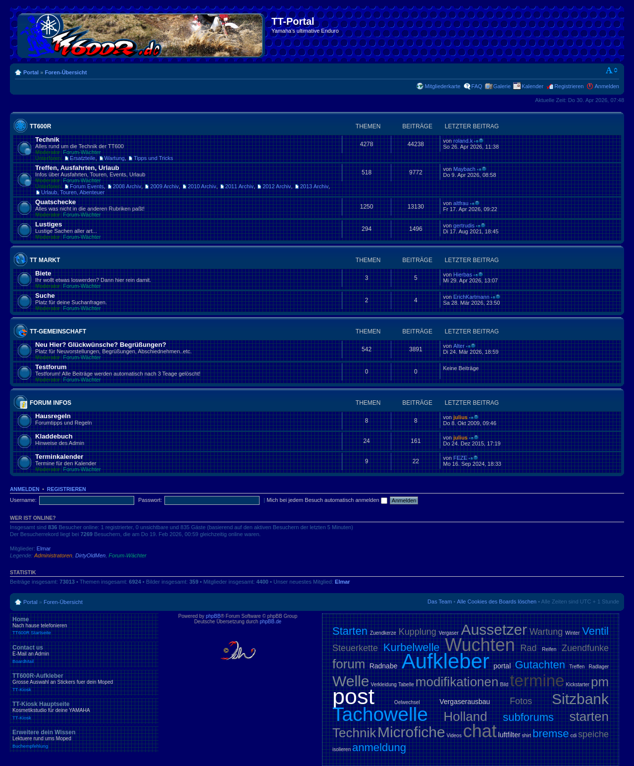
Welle (350, 681)
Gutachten (540, 664)
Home (84, 626)
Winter (572, 633)
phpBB (213, 616)
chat (480, 731)
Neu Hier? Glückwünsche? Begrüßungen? (100, 344)
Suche (45, 295)
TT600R (40, 126)
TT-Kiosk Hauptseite (84, 710)
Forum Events (87, 186)
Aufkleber (445, 661)
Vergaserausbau (464, 702)
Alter (459, 346)
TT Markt (45, 260)
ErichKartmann (471, 297)
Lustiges (48, 224)
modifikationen (457, 681)
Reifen (549, 649)
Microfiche (411, 732)
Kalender (532, 86)
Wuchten (480, 645)
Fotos (521, 701)
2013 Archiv (314, 186)
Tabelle (406, 684)
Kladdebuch (53, 436)
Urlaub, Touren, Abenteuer (73, 192)
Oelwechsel (407, 702)
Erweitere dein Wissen (84, 739)
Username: (23, 500)
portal (502, 666)
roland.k (463, 141)
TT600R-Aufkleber (84, 682)
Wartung (115, 158)
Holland (465, 716)
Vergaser (449, 633)
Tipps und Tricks (153, 158)
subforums (528, 717)
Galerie (502, 86)
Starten (350, 631)
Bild (504, 684)
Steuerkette (355, 648)
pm (600, 681)
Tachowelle (380, 714)
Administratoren (53, 555)
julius (460, 417)
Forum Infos (50, 402)
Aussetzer (494, 629)
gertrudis (464, 225)
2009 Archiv (164, 186)
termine (537, 680)
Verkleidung (384, 684)
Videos (453, 735)
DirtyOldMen (90, 555)
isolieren (341, 749)
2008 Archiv (127, 186)
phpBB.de (270, 621)
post (353, 696)
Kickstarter (577, 684)
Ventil (595, 631)
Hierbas (462, 274)
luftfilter (509, 735)
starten (589, 716)
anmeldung (379, 747)
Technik (47, 139)
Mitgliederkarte (442, 86)
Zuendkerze (383, 633)
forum (348, 664)
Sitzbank (580, 699)
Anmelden (606, 86)
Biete (43, 273)
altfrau (461, 203)
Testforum (51, 367)
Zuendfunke (585, 648)
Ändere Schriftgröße (612, 70)
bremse (550, 733)
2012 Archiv (277, 186)
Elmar (44, 548)
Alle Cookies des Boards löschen (496, 601)
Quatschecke (55, 202)
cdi (573, 735)
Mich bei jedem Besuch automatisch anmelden (326, 500)
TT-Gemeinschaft (58, 331)
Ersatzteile (82, 158)
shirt (526, 735)
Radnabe (384, 666)
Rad (529, 648)
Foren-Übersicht (66, 72)
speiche (593, 734)
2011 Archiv (239, 186)
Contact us (84, 654)
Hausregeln (53, 416)
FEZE (460, 458)
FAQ (477, 86)
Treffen (576, 666)
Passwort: (150, 500)
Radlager (598, 666)
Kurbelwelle (411, 647)
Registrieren (568, 86)
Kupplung (417, 632)
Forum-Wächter (82, 152)
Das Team (439, 601)
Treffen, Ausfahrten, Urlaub (77, 167)
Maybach (464, 169)
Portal (31, 72)
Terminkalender (59, 456)
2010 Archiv (202, 186)
